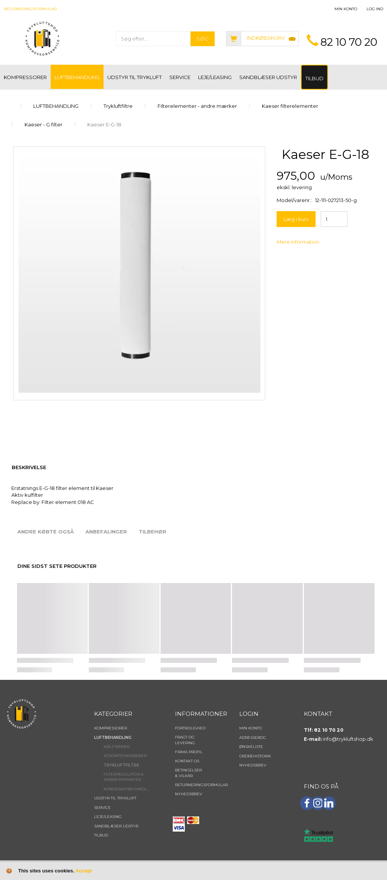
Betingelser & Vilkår (188, 773)
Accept (84, 871)
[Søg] (202, 38)
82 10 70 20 (348, 42)
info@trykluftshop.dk (348, 739)
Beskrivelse (29, 467)
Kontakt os (187, 761)
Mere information (298, 242)
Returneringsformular (30, 8)
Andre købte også (45, 532)
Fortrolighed (190, 728)
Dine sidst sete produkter (56, 566)
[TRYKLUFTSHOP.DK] (42, 38)
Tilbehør (152, 532)
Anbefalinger (106, 532)
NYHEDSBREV (188, 793)
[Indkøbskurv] (262, 38)
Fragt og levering (185, 740)
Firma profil (189, 751)
